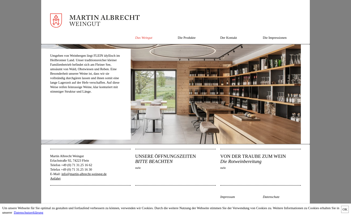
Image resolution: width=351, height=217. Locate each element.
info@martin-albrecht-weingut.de (84, 174)
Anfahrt (55, 178)
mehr (138, 167)
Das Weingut (143, 37)
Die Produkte (187, 37)
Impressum (227, 197)
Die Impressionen (275, 37)
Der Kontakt (228, 37)
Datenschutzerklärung (28, 212)
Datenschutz (271, 197)
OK (344, 209)
